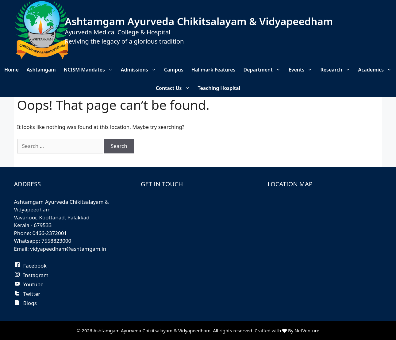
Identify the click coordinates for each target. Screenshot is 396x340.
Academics (377, 69)
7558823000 (56, 240)
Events (303, 69)
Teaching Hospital (219, 88)
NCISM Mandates (90, 69)
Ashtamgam (41, 69)
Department (263, 69)
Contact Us (175, 88)
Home (11, 69)
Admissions (140, 69)
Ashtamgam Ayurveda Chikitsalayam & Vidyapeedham (199, 21)
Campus (173, 69)
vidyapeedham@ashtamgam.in (68, 248)
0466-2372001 (50, 233)
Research (337, 69)
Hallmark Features (213, 69)
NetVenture (306, 330)
